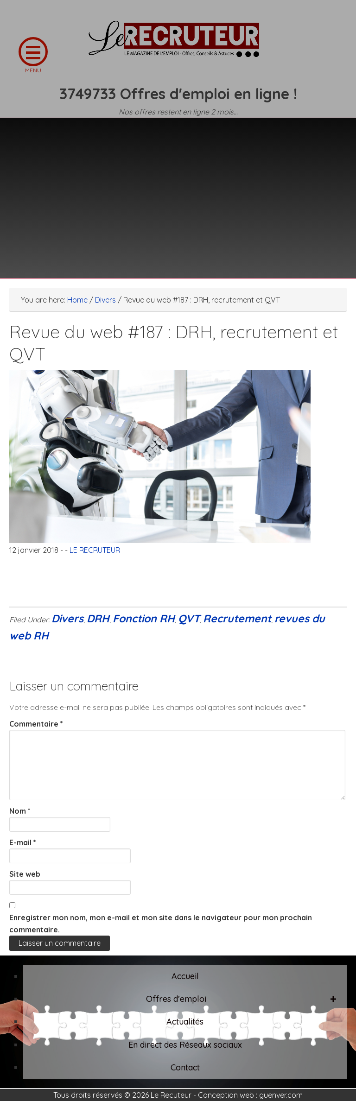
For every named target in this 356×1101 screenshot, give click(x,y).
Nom (20, 811)
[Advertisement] (178, 192)
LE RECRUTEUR (178, 44)
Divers (67, 618)
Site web (24, 874)
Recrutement (237, 618)
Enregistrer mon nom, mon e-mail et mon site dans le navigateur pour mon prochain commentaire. (160, 923)
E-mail (22, 842)
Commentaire (36, 723)
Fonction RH (144, 618)
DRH (98, 618)
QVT (189, 618)
